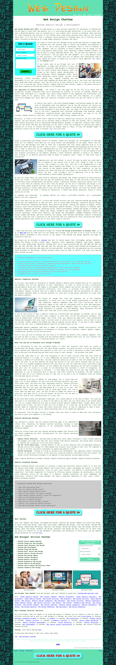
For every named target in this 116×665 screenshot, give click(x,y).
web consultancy (72, 618)
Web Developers (61, 607)
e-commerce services (59, 620)
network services (32, 620)
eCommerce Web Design (82, 603)
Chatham (46, 61)
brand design (86, 616)
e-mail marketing (65, 622)
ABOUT (84, 15)
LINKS (79, 15)
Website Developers (66, 596)
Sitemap (16, 650)
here (40, 533)
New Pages (21, 650)
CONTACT (90, 15)
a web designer (48, 616)
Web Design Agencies (49, 605)
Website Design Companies (42, 601)
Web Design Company (48, 596)
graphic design (95, 618)
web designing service (84, 147)
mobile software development (34, 622)
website (44, 31)
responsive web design (58, 178)
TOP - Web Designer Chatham (25, 636)
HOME (74, 15)
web (90, 200)
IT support (51, 618)
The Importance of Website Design (28, 90)
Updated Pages (29, 650)
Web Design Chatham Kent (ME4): (27, 29)
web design (35, 250)
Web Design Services (51, 599)
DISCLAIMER (97, 15)
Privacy (100, 650)
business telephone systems (25, 618)
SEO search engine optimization (59, 624)
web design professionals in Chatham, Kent (79, 231)
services (63, 200)
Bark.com (23, 233)
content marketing (91, 622)
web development (28, 624)
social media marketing (88, 620)
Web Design (19, 240)
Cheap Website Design (29, 596)
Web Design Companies (46, 607)
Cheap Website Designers (86, 596)
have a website (24, 86)
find (20, 523)
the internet (96, 35)
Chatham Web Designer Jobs (88, 593)
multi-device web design (58, 205)
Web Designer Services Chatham (32, 537)
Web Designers (66, 599)
